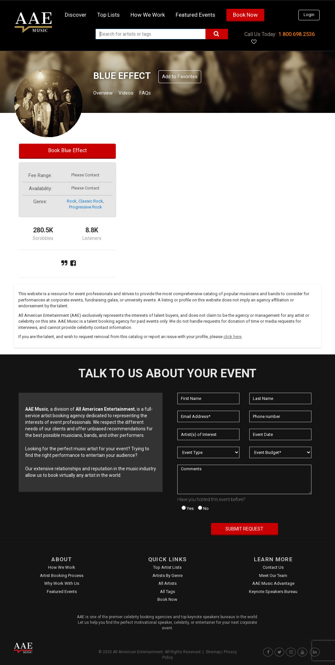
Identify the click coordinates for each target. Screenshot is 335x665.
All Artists (167, 583)
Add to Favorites (180, 77)
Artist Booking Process (61, 575)
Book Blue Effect (67, 150)
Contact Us (273, 567)
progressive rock (85, 207)
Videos (134, 93)
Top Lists (108, 14)
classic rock (91, 201)
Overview (105, 93)
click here (232, 336)
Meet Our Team (273, 575)
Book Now (245, 14)
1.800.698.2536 (296, 34)
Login (309, 14)
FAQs (157, 93)
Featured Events (195, 14)
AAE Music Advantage (273, 583)
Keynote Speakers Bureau (273, 591)
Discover (75, 14)
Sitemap (213, 652)
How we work (148, 14)
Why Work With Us (61, 583)
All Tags (167, 591)
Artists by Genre (167, 575)
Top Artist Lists (167, 567)
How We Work (61, 567)
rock (72, 201)
